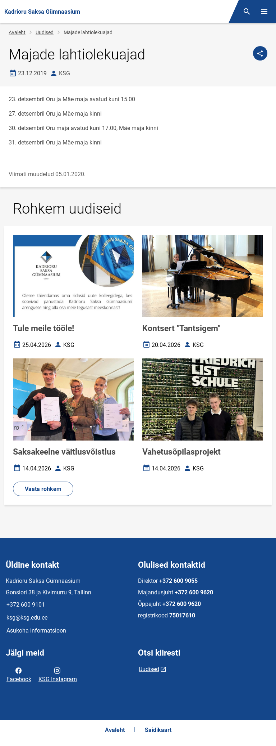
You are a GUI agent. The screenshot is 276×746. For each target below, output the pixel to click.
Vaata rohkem (43, 489)
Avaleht (17, 32)
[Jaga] (260, 53)
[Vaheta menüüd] (264, 11)
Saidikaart (158, 730)
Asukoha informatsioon (36, 630)
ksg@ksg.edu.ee (26, 617)
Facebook (18, 674)
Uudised (45, 32)
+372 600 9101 (25, 604)
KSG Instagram (57, 674)
